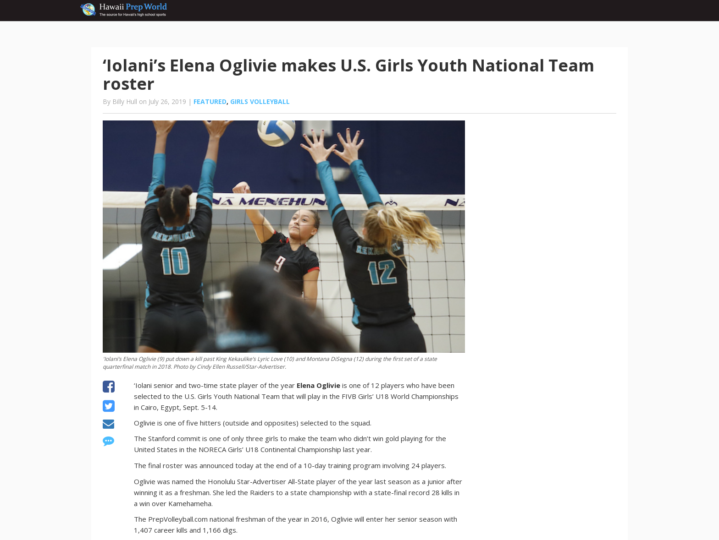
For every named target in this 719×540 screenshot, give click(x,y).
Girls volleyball (260, 101)
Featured (210, 101)
